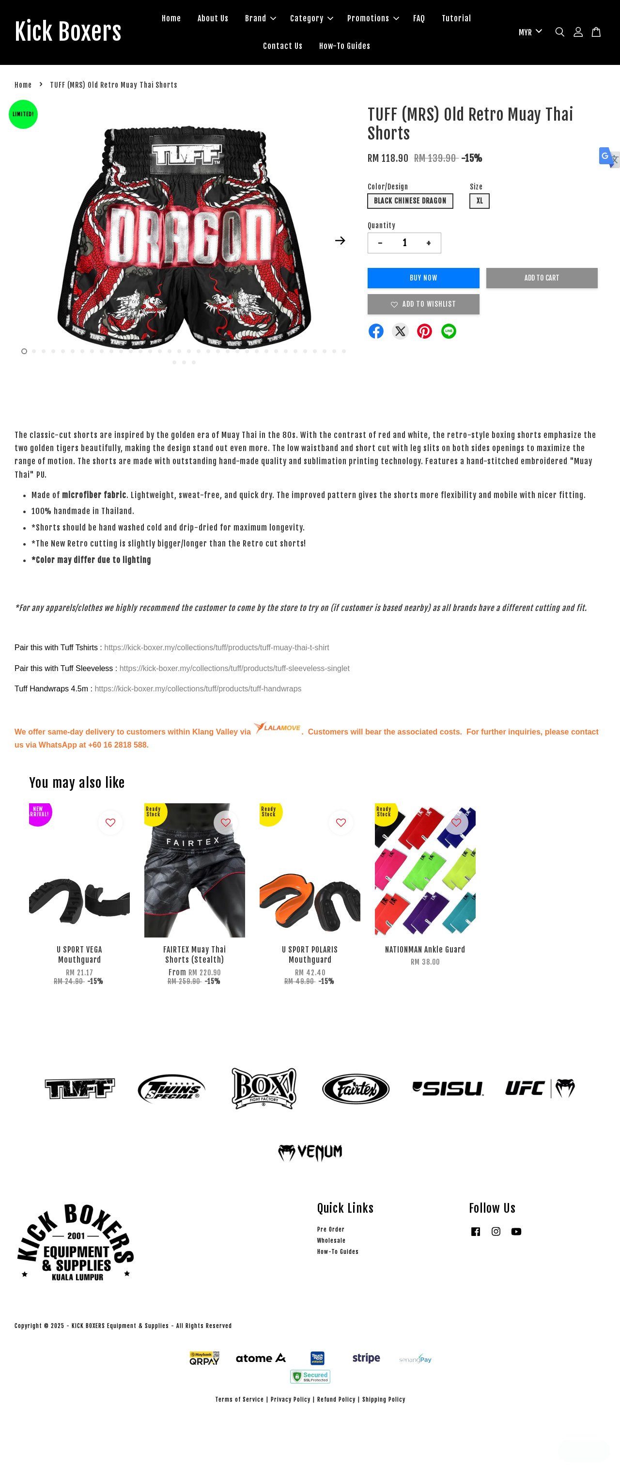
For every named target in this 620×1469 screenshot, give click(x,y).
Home (171, 18)
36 (184, 362)
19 (199, 351)
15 (160, 351)
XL (480, 201)
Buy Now (423, 278)
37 (194, 362)
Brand (260, 18)
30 (305, 351)
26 (266, 351)
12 (131, 351)
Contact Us (283, 46)
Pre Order (331, 1229)
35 (174, 362)
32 (324, 351)
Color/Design (388, 187)
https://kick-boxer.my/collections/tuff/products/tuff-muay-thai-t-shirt (216, 647)
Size (476, 187)
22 (228, 351)
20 (208, 351)
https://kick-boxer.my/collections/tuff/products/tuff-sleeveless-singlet (235, 668)
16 (169, 351)
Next (340, 241)
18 (189, 351)
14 (150, 351)
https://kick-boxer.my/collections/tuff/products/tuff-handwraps (197, 689)
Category (311, 18)
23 (237, 351)
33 (334, 351)
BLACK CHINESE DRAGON (410, 201)
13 (140, 351)
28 (286, 351)
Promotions (373, 18)
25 (257, 351)
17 (179, 351)
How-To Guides (345, 46)
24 (247, 351)
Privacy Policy (290, 1399)
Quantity (382, 225)
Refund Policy (336, 1399)
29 (295, 351)
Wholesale (331, 1240)
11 (121, 351)
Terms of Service (239, 1399)
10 (111, 351)
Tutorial (456, 18)
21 (218, 351)
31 (315, 351)
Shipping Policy (383, 1399)
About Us (213, 18)
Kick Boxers (68, 32)
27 (276, 351)
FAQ (419, 18)
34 (344, 351)
